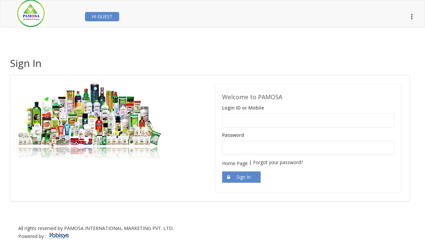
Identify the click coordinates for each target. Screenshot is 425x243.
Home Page (235, 163)
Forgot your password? (278, 162)
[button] (411, 17)
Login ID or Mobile (243, 108)
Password (233, 135)
